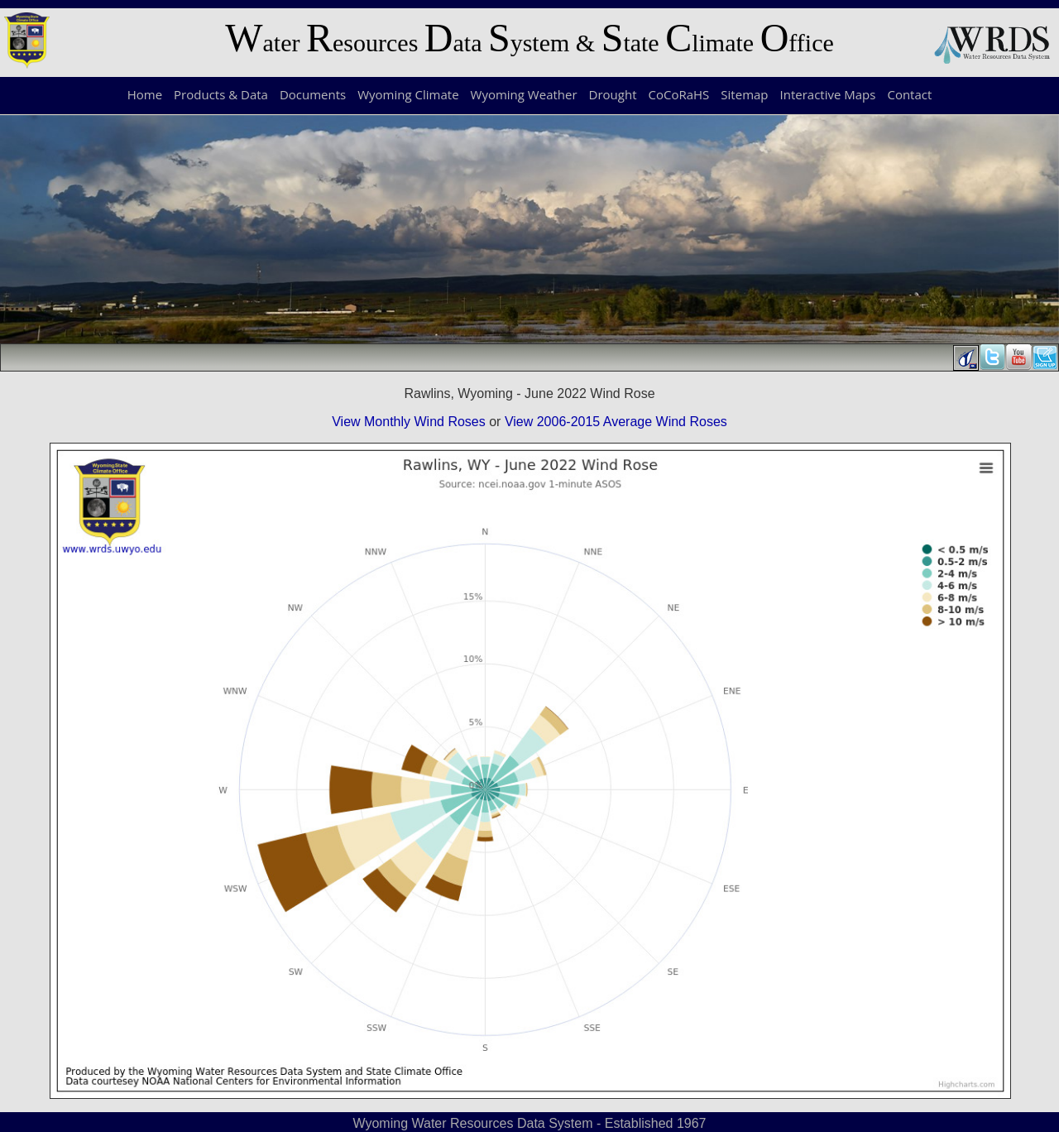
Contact (909, 94)
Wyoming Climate (407, 94)
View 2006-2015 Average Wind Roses (616, 422)
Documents (313, 94)
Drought (613, 94)
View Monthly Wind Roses (409, 422)
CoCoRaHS (679, 94)
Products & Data (221, 94)
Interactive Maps (828, 94)
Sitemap (744, 94)
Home (144, 94)
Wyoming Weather (524, 94)
